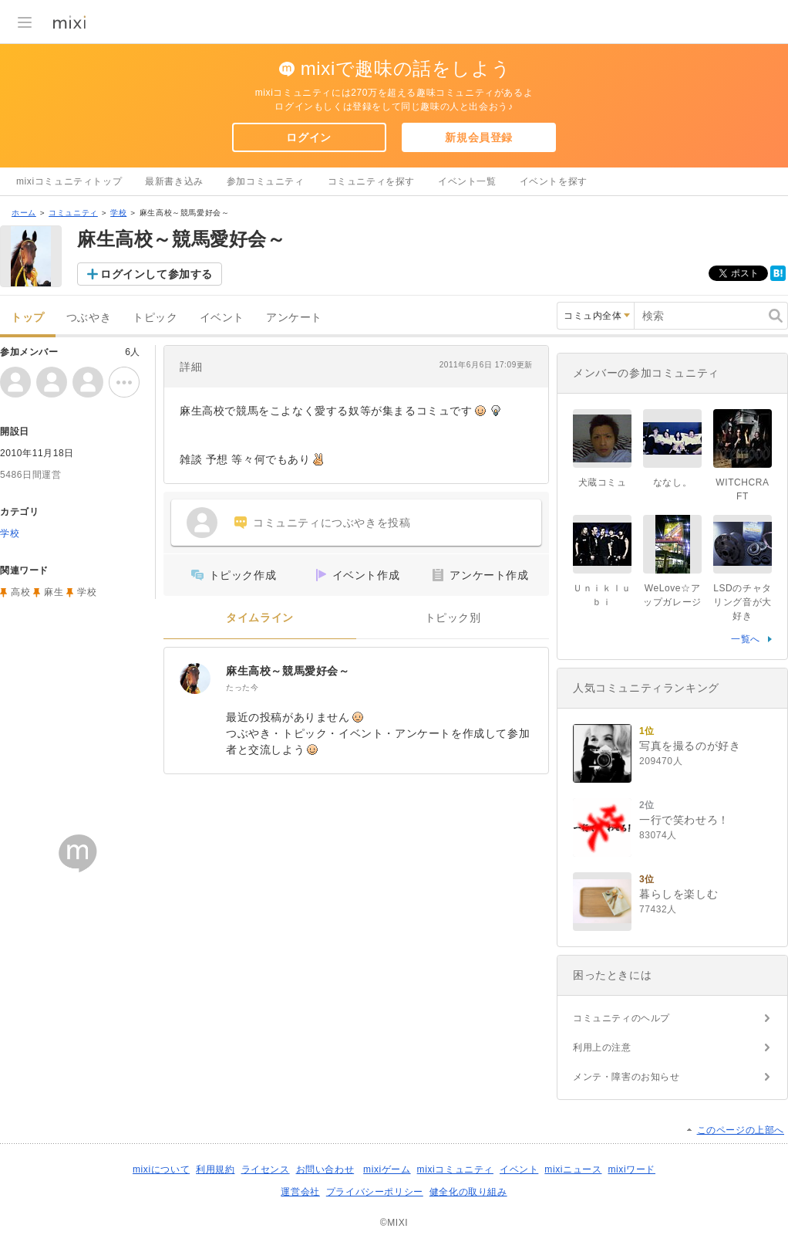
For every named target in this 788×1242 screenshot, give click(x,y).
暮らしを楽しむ (678, 894)
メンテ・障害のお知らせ (626, 1076)
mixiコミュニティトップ (69, 181)
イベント (222, 317)
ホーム (24, 212)
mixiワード (631, 1169)
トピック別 (453, 618)
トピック (155, 317)
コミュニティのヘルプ (621, 1018)
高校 (20, 592)
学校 (118, 212)
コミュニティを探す (371, 181)
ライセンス (265, 1169)
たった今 (242, 687)
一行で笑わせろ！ (684, 820)
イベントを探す (554, 181)
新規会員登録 (479, 137)
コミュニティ (73, 212)
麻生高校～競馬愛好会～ (288, 671)
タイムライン (260, 618)
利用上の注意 (602, 1047)
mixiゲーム (387, 1169)
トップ (28, 317)
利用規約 (215, 1169)
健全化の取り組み (468, 1191)
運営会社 (300, 1191)
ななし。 (672, 482)
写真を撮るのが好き (689, 745)
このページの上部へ (740, 1130)
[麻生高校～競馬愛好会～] (195, 678)
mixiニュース (572, 1169)
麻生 (53, 592)
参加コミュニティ (266, 181)
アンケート (294, 317)
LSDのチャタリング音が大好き (742, 602)
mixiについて (161, 1169)
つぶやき (88, 317)
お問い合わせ (325, 1169)
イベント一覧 (467, 181)
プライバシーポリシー (374, 1191)
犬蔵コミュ (602, 482)
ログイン (308, 137)
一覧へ (745, 639)
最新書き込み (174, 181)
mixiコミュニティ (455, 1169)
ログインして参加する (156, 274)
